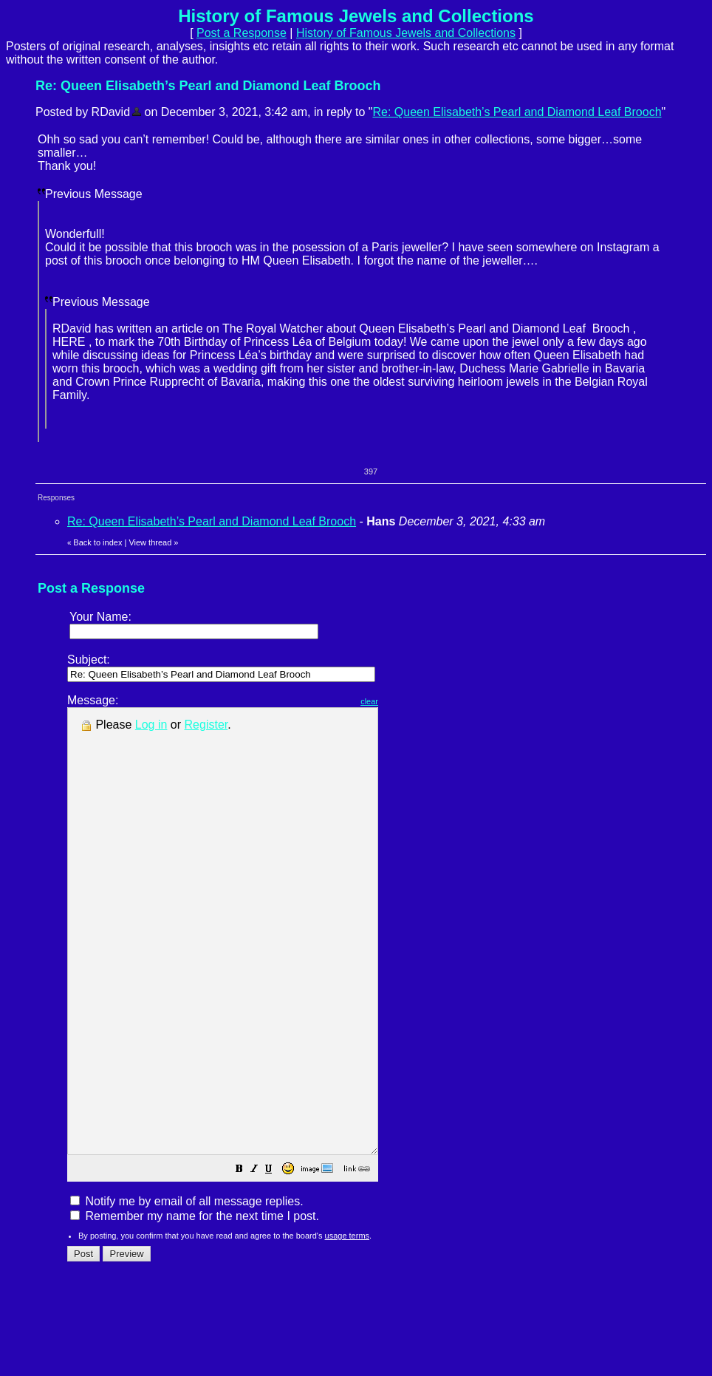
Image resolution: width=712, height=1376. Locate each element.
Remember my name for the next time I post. (194, 1304)
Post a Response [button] (241, 33)
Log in (151, 724)
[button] (276, 1259)
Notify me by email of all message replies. (187, 1290)
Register (206, 724)
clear (406, 701)
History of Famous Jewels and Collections (406, 33)
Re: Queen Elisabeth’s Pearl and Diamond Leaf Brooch (516, 112)
